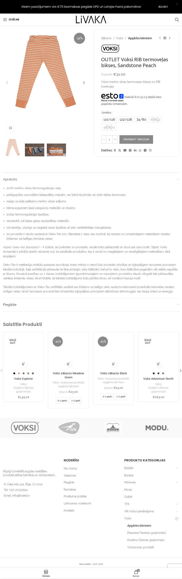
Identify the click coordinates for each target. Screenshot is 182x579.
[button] (7, 70)
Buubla (128, 463)
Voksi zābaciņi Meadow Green (68, 363)
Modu (128, 477)
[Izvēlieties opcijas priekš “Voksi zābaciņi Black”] (113, 351)
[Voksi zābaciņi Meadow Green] (68, 340)
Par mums (70, 456)
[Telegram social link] (145, 138)
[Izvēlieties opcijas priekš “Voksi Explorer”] (23, 351)
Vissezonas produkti (72, 370)
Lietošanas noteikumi (77, 491)
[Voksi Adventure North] (158, 340)
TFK (127, 491)
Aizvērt (163, 7)
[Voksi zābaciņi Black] (113, 340)
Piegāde (69, 470)
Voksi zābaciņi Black (113, 361)
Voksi (119, 25)
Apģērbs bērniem (140, 25)
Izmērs (106, 100)
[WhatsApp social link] (140, 138)
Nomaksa (70, 477)
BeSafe (128, 455)
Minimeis (130, 470)
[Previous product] (159, 25)
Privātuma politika (75, 484)
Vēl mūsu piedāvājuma (139, 499)
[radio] (109, 107)
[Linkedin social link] (135, 138)
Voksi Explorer (23, 366)
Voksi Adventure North (158, 366)
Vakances (70, 463)
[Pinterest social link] (130, 138)
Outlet (128, 484)
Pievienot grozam (136, 127)
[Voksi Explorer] (23, 340)
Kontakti (69, 498)
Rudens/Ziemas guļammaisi (24, 377)
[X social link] (119, 138)
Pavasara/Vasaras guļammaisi (146, 520)
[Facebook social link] (115, 138)
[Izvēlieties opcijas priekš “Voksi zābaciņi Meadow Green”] (68, 351)
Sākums (106, 25)
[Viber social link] (150, 138)
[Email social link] (125, 138)
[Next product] (169, 25)
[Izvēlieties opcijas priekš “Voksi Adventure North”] (158, 351)
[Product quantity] (109, 127)
